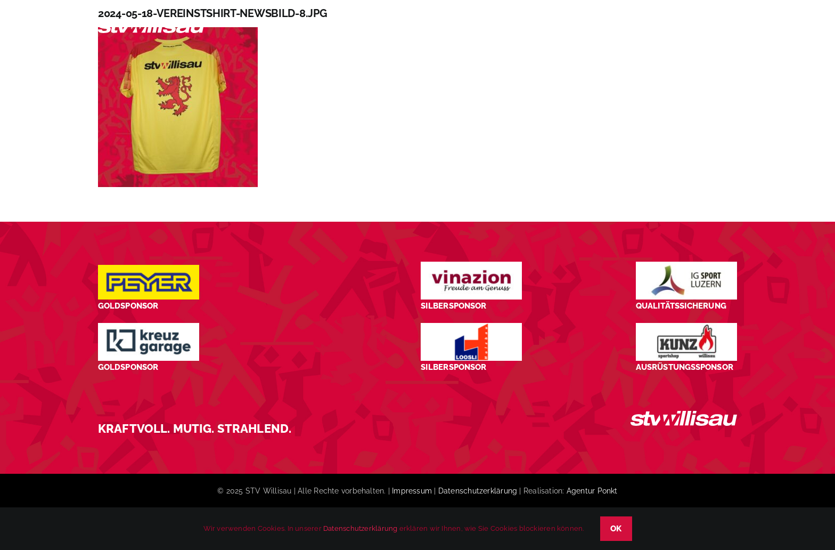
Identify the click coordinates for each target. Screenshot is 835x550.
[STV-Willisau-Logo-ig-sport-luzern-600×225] (686, 266)
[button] (719, 28)
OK (616, 528)
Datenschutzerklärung (477, 491)
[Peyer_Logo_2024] (148, 269)
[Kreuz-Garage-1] (148, 327)
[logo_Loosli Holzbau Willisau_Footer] (471, 327)
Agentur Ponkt (592, 491)
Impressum (412, 491)
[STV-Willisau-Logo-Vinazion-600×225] (471, 266)
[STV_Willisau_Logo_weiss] (684, 415)
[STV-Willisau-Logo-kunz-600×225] (686, 327)
